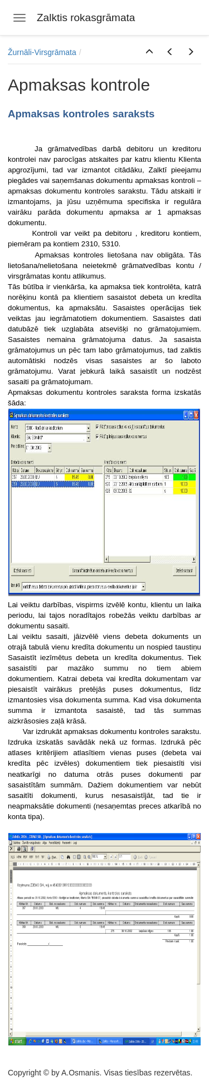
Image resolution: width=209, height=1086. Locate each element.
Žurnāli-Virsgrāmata (42, 52)
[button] (149, 52)
